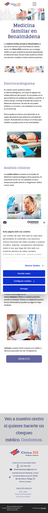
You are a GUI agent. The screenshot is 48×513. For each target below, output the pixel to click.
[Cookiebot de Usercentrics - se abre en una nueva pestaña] (29, 222)
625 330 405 (25, 466)
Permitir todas (24, 273)
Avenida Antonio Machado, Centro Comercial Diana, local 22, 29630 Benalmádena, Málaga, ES (25, 476)
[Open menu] (34, 4)
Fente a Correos (25, 481)
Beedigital (43, 508)
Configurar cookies (24, 281)
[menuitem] (24, 491)
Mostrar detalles (32, 266)
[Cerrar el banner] (44, 222)
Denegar (24, 289)
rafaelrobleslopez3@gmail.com (25, 469)
